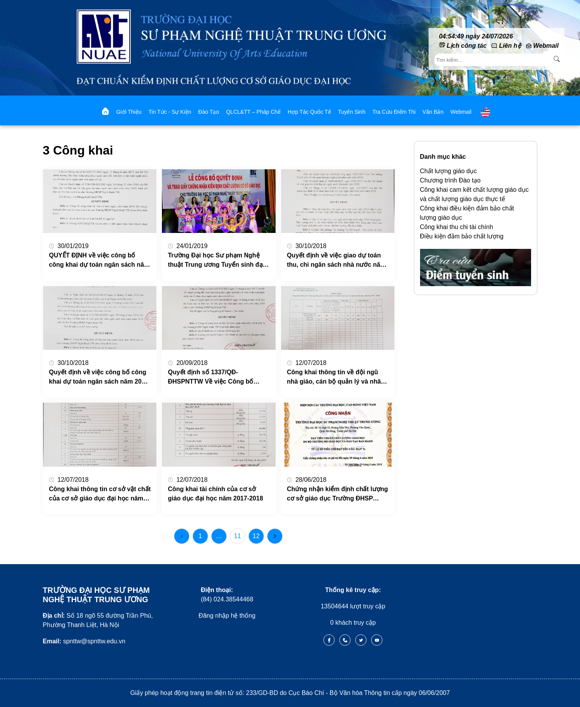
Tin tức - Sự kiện (170, 112)
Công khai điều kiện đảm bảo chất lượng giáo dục (467, 213)
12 (256, 536)
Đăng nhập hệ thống (227, 615)
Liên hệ (510, 45)
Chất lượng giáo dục (448, 171)
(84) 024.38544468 (227, 595)
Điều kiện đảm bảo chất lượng (462, 236)
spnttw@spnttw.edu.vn (84, 641)
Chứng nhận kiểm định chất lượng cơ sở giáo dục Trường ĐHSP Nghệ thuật (337, 494)
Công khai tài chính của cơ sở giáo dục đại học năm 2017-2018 (215, 494)
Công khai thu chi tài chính (456, 227)
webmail (460, 112)
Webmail (546, 45)
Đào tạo (208, 112)
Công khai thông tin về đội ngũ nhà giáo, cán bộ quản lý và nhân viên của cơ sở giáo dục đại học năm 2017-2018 (336, 377)
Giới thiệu (129, 112)
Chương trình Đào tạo (450, 180)
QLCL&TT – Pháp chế (253, 112)
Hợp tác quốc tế (309, 112)
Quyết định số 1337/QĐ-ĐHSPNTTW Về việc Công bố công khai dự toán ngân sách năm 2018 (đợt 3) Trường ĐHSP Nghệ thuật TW (218, 377)
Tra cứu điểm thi (393, 112)
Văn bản (432, 112)
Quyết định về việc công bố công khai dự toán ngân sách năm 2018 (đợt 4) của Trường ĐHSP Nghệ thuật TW (98, 377)
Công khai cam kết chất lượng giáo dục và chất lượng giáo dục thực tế (474, 194)
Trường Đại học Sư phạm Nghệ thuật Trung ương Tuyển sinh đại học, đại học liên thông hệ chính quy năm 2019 (216, 260)
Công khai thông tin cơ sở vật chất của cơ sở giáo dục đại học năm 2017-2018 (100, 494)
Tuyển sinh (352, 112)
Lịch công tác (467, 45)
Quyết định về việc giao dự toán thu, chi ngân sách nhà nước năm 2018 (336, 260)
